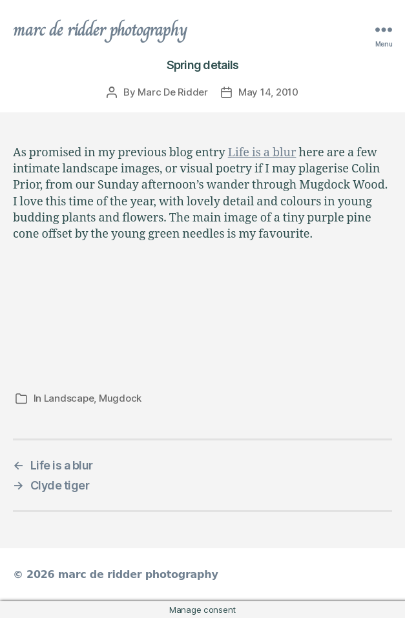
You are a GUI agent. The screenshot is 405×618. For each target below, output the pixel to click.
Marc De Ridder (172, 92)
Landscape (69, 398)
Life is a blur (262, 152)
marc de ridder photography (100, 30)
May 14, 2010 (268, 92)
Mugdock (120, 398)
